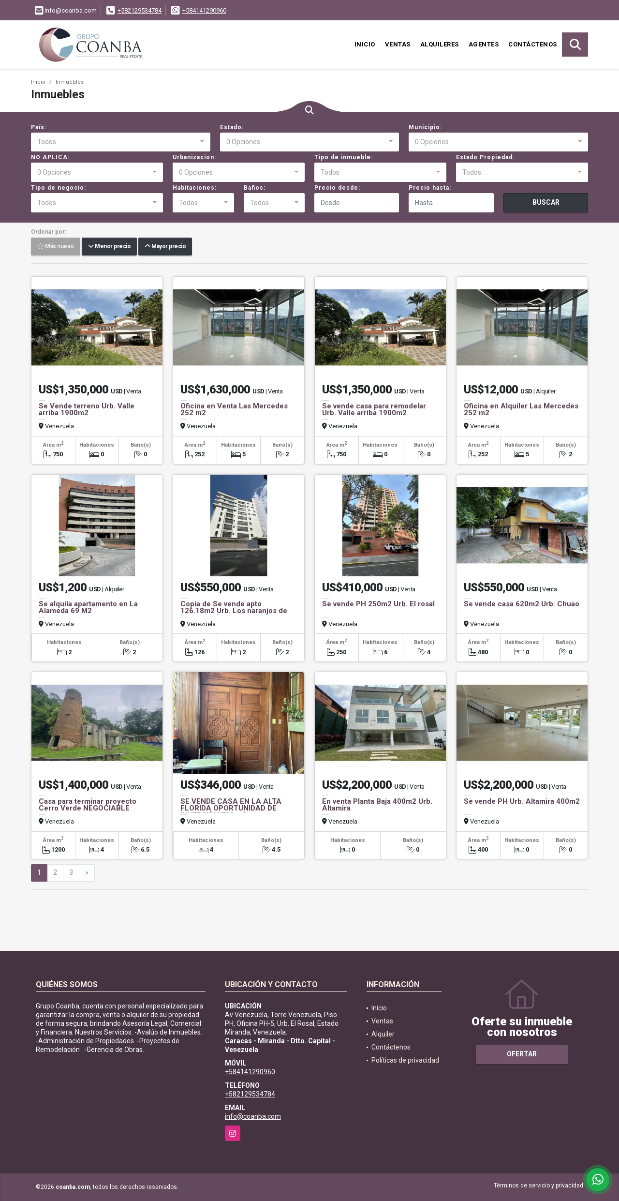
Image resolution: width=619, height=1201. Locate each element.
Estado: (232, 127)
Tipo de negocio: (58, 187)
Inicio (364, 44)
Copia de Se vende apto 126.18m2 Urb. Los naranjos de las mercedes (233, 611)
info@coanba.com (253, 1116)
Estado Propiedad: (485, 157)
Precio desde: (337, 187)
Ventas (398, 44)
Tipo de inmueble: (343, 157)
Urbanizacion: (194, 157)
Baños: (254, 187)
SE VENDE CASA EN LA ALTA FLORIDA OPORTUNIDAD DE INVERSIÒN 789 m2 (230, 808)
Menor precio (109, 246)
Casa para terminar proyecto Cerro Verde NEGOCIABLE (87, 804)
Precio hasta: (430, 187)
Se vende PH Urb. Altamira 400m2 (522, 801)
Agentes (484, 44)
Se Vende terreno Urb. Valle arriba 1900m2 (86, 409)
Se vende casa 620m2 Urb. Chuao (521, 604)
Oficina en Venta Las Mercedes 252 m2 (234, 409)
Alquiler (383, 1034)
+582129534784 (140, 10)
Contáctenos (532, 44)
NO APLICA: (50, 157)
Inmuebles (70, 82)
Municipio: (425, 127)
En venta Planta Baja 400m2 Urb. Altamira (377, 804)
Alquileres (439, 44)
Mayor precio (165, 246)
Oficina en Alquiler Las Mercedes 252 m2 (521, 409)
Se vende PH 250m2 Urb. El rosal (378, 604)
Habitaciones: (195, 187)
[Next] (87, 873)
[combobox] (120, 142)
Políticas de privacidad (405, 1060)
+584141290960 (204, 10)
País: (38, 127)
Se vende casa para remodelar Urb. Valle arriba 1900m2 (374, 409)
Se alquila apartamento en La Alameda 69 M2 (88, 607)
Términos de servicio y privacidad (538, 1185)
